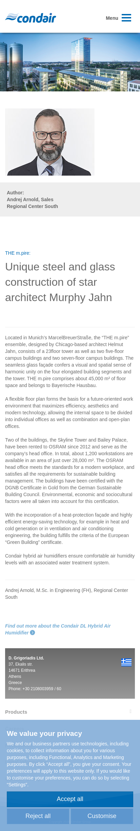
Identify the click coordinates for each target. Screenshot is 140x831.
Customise (101, 816)
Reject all (38, 816)
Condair (30, 18)
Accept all (70, 799)
